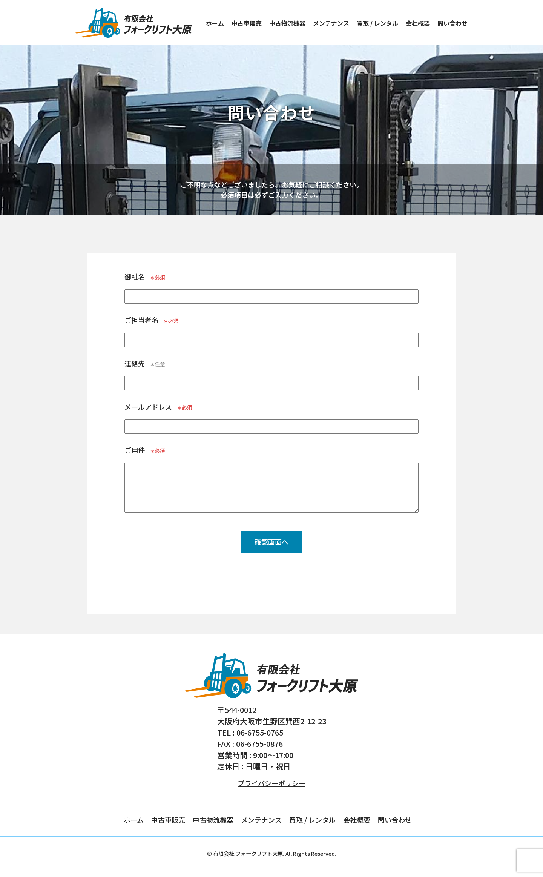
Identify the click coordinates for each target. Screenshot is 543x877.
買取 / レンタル (377, 23)
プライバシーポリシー (271, 783)
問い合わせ (452, 23)
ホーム (215, 23)
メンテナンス (331, 23)
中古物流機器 (287, 23)
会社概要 (418, 23)
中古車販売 (247, 23)
